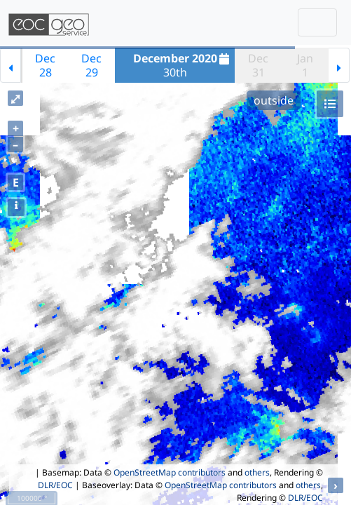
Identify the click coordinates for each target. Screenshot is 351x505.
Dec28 (45, 65)
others (257, 472)
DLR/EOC (55, 485)
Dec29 (91, 65)
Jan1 (305, 65)
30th (183, 65)
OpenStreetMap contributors (169, 472)
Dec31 (258, 65)
